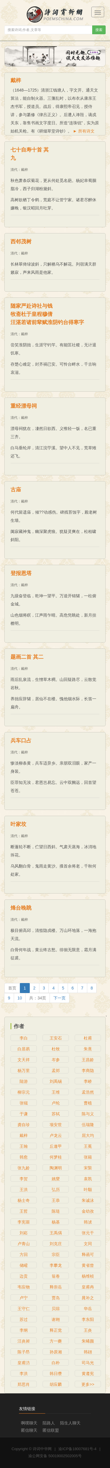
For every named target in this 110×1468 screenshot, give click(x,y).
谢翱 (56, 1319)
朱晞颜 (88, 1341)
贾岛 (56, 1297)
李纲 (24, 1330)
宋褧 (88, 1168)
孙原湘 (56, 1352)
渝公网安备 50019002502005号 (55, 1456)
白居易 (24, 1049)
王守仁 (24, 1308)
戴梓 (24, 170)
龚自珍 (24, 1124)
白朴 (56, 1362)
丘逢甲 (56, 1146)
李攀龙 (56, 1265)
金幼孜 (88, 1211)
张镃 (24, 1103)
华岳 (88, 1308)
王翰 (24, 1146)
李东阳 (88, 1319)
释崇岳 (56, 1287)
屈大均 (88, 1135)
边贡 (24, 1276)
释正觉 (56, 1330)
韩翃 (88, 1352)
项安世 (56, 1124)
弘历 (56, 1189)
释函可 (88, 1254)
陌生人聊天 (70, 1423)
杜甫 (88, 1038)
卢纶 (56, 1103)
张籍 (88, 1157)
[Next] (59, 998)
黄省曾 (88, 1265)
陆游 (24, 1081)
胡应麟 (56, 1384)
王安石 (56, 1038)
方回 (24, 1254)
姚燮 (56, 1178)
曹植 (88, 1103)
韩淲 (88, 1222)
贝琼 (56, 1308)
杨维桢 (88, 1276)
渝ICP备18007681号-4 (77, 1449)
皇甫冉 (88, 1287)
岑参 (56, 1059)
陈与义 (88, 1113)
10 (20, 998)
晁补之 (88, 1297)
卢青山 (24, 1243)
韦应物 (24, 1287)
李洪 (24, 1373)
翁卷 (56, 1276)
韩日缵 (56, 1373)
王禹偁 (56, 1232)
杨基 (56, 1222)
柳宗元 (24, 1092)
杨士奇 (24, 1200)
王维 (56, 1092)
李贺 (24, 1178)
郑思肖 (24, 1384)
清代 (14, 170)
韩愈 (24, 1157)
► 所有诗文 (84, 131)
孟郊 (56, 1070)
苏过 (24, 1319)
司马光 (88, 1362)
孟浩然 (88, 1092)
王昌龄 (88, 1059)
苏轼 (56, 1113)
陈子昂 (24, 1352)
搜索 (98, 30)
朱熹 (88, 1049)
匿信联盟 (51, 1430)
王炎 (88, 1330)
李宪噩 (24, 1222)
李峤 (88, 1081)
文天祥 (24, 1059)
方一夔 (56, 1341)
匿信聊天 (29, 1430)
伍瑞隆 (88, 1124)
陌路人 (49, 1423)
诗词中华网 (42, 1449)
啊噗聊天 (29, 1423)
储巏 (24, 1265)
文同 (88, 1243)
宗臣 (56, 1254)
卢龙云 (56, 1135)
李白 (24, 1038)
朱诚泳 (88, 1200)
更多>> (87, 1384)
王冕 (88, 1146)
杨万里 (24, 1070)
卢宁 (24, 1297)
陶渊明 (56, 1168)
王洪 (24, 1189)
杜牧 (56, 1049)
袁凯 (88, 1178)
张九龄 (24, 1168)
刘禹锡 (56, 1081)
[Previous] (12, 988)
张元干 (88, 1232)
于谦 (24, 1113)
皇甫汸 (24, 1362)
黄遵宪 (88, 1373)
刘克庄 (56, 1243)
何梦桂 (56, 1157)
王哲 (24, 1211)
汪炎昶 (24, 1341)
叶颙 (88, 1189)
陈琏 (56, 1211)
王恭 (56, 1200)
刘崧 (24, 1232)
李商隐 (88, 1070)
